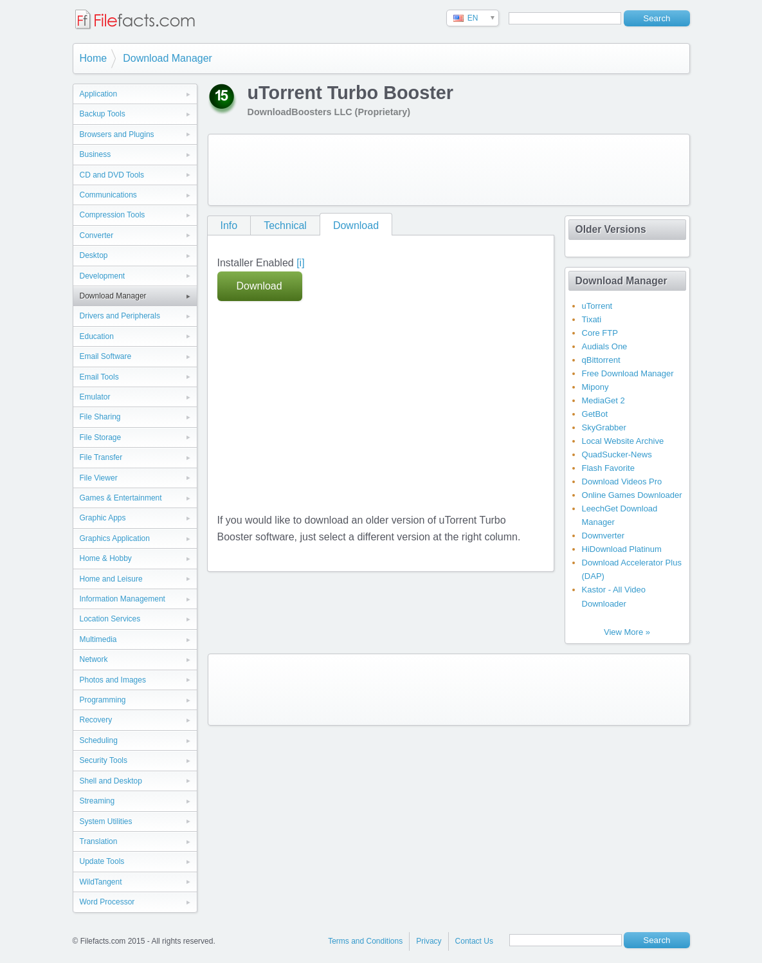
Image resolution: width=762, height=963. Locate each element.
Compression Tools (112, 214)
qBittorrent (601, 360)
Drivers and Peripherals (120, 315)
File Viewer (99, 477)
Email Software (106, 356)
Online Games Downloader (632, 495)
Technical (285, 225)
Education (97, 336)
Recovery (96, 719)
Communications (108, 194)
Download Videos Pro (622, 481)
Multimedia (98, 639)
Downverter (603, 535)
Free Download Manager (628, 373)
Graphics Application (115, 538)
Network (94, 659)
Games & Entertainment (121, 497)
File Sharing (100, 416)
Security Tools (103, 760)
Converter (97, 235)
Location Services (110, 618)
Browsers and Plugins (117, 134)
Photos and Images (113, 679)
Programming (103, 699)
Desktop (94, 255)
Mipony (595, 387)
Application (99, 93)
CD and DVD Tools (112, 174)
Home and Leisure (111, 578)
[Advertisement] (449, 170)
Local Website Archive (623, 441)
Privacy (428, 941)
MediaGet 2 (603, 400)
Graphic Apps (103, 517)
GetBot (595, 414)
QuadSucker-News (617, 454)
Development (102, 275)
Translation (99, 841)
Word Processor (107, 901)
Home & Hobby (106, 558)
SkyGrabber (604, 427)
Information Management (122, 598)
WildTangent (101, 881)
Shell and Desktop (111, 780)
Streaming (97, 800)
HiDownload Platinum (622, 549)
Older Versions (611, 229)
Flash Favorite (608, 468)
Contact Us (474, 941)
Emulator (95, 396)
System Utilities (106, 821)
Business (95, 154)
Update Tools (102, 861)
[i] (300, 262)
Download (356, 225)
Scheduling (99, 740)
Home (93, 58)
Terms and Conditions (365, 941)
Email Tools (99, 376)
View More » (627, 632)
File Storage (101, 437)
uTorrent (597, 306)
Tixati (592, 319)
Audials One (605, 346)
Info (229, 225)
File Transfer (101, 457)
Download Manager (167, 58)
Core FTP (600, 333)
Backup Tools (102, 113)
